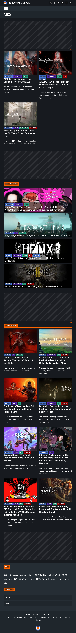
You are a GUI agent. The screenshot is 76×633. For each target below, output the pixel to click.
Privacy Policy (33, 617)
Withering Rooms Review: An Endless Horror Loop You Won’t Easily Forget (55, 409)
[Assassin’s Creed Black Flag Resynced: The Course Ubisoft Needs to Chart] (55, 490)
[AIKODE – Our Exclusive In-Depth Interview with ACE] (20, 63)
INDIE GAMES (8, 76)
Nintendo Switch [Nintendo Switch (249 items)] (8, 579)
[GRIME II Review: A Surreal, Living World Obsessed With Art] (38, 276)
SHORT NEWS (24, 128)
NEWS (25, 76)
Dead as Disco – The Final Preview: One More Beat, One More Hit (19, 458)
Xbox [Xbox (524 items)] (6, 583)
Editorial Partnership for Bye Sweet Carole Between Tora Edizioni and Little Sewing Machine (54, 459)
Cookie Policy (45, 617)
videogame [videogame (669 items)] (51, 579)
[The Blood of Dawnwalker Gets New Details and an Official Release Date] (20, 390)
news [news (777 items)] (64, 574)
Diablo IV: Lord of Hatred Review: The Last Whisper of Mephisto (18, 360)
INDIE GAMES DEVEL (19, 2)
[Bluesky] (66, 3)
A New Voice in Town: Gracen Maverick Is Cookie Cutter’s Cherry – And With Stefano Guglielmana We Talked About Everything (37, 208)
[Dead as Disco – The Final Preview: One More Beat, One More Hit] (20, 439)
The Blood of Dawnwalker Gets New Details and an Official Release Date (19, 409)
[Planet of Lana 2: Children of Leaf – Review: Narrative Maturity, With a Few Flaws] (55, 341)
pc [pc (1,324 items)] (15, 579)
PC (65, 76)
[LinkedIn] (70, 3)
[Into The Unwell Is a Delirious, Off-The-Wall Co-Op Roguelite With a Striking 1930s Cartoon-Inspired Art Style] (20, 490)
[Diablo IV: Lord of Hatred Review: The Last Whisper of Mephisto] (20, 341)
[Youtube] (63, 3)
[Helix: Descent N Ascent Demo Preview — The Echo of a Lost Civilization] (38, 251)
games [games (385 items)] (15, 575)
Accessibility (57, 617)
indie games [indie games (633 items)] (54, 575)
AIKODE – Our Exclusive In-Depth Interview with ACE (18, 80)
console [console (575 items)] (7, 575)
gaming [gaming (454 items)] (23, 575)
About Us (11, 617)
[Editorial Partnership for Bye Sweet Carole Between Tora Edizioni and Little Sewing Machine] (55, 439)
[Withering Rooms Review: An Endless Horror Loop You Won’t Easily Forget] (55, 390)
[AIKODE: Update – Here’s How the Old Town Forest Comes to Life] (20, 114)
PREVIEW (36, 255)
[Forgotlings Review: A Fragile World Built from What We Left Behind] (38, 225)
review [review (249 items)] (32, 579)
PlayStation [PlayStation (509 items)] (24, 579)
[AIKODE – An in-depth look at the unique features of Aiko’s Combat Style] (55, 63)
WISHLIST (42, 79)
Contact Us (21, 617)
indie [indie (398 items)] (29, 575)
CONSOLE (42, 76)
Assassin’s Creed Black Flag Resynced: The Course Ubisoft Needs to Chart (55, 509)
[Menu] (6, 8)
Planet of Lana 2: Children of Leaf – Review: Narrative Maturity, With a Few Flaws (54, 360)
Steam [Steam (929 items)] (40, 578)
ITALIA (7, 603)
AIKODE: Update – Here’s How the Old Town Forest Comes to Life (19, 133)
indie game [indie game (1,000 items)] (39, 574)
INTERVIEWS (17, 76)
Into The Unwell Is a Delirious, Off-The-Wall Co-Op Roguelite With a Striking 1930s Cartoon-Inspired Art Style (20, 510)
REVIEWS (22, 232)
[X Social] (51, 3)
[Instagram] (59, 3)
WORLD (7, 598)
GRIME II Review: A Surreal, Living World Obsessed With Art (33, 286)
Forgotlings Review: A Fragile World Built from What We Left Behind (38, 235)
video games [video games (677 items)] (65, 579)
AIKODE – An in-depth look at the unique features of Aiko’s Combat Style (54, 84)
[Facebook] (55, 3)
